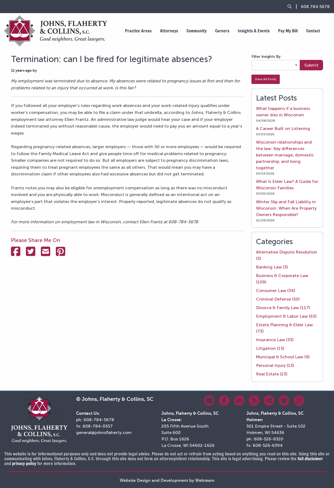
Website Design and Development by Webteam (167, 480)
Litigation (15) (270, 348)
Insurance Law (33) (275, 339)
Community (197, 31)
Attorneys (169, 31)
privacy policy (24, 463)
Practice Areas (138, 31)
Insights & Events (254, 31)
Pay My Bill (288, 31)
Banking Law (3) (272, 267)
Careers (222, 31)
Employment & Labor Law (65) (286, 316)
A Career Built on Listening (283, 128)
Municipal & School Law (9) (283, 356)
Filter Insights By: (266, 56)
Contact (313, 31)
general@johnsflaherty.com (104, 432)
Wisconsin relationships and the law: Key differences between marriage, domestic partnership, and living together (285, 155)
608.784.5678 (315, 7)
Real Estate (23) (272, 373)
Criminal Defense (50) (278, 299)
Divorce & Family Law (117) (283, 307)
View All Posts (265, 79)
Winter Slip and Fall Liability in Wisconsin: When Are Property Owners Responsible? (286, 208)
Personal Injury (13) (275, 365)
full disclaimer (310, 459)
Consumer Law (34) (275, 290)
